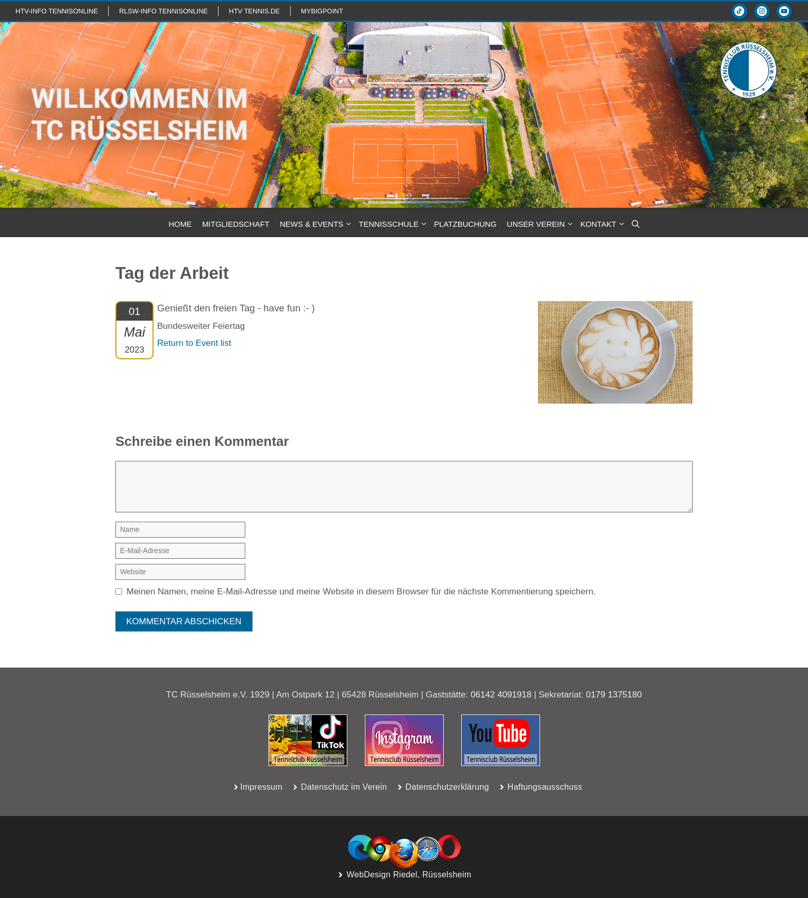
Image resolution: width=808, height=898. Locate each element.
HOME (180, 224)
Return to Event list (194, 343)
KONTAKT (603, 224)
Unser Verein (541, 224)
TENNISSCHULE (394, 224)
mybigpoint (322, 11)
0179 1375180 (614, 695)
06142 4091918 (500, 695)
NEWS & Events (317, 224)
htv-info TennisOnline (56, 11)
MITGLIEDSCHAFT (236, 224)
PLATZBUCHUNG (465, 224)
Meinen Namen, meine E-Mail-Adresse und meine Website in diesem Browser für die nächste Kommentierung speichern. (361, 591)
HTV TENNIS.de (254, 11)
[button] (636, 224)
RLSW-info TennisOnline (163, 11)
